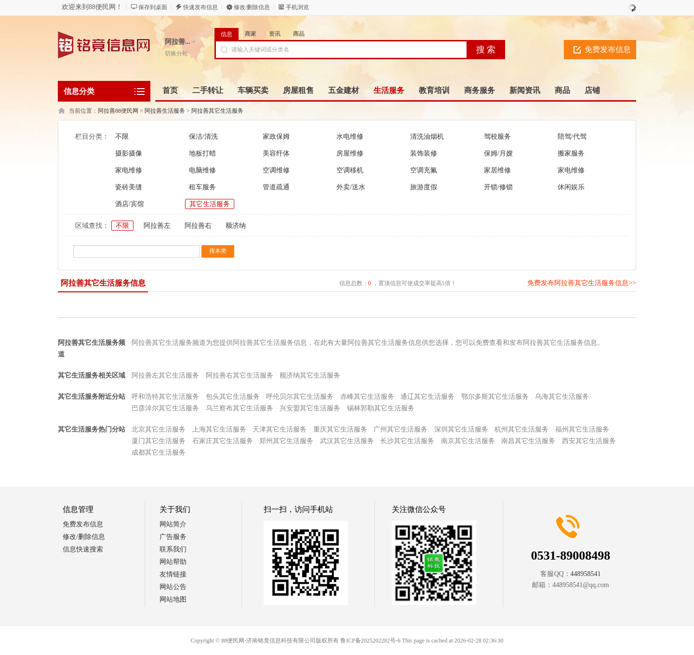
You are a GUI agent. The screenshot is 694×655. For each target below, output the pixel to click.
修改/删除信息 (252, 7)
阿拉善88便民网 (118, 110)
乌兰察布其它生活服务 (239, 408)
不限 (122, 136)
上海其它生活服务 (219, 429)
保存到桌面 (152, 7)
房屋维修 (349, 153)
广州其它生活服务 (400, 429)
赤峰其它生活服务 (367, 396)
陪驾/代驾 (572, 136)
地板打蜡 (202, 153)
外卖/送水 (350, 187)
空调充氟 (423, 170)
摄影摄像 (128, 153)
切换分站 (176, 53)
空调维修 (276, 170)
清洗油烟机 (427, 136)
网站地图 (173, 599)
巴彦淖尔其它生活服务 (165, 408)
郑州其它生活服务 (286, 441)
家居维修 (497, 170)
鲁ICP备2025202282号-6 (370, 640)
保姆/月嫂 (498, 153)
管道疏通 (276, 187)
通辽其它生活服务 (427, 396)
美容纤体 (276, 153)
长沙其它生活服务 (407, 441)
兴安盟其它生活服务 (310, 408)
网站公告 (173, 586)
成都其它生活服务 (159, 452)
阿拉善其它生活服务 (217, 110)
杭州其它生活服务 (521, 429)
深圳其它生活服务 (461, 429)
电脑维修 (202, 170)
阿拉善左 (157, 225)
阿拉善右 (198, 225)
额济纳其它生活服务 (310, 375)
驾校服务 (497, 136)
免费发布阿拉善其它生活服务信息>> (581, 283)
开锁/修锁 (498, 187)
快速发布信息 (200, 7)
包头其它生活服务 (233, 396)
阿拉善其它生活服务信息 (103, 283)
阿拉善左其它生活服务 (165, 375)
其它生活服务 (209, 204)
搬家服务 (571, 153)
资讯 (274, 33)
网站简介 (173, 524)
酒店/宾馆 (129, 204)
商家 (250, 33)
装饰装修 (423, 153)
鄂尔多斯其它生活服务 (495, 396)
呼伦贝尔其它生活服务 (300, 396)
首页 (170, 90)
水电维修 (349, 136)
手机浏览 (297, 7)
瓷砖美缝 (128, 187)
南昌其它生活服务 (528, 441)
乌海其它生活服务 (562, 396)
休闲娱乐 (571, 187)
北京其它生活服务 (159, 429)
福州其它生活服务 (582, 429)
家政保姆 (276, 136)
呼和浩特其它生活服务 (165, 396)
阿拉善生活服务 (165, 110)
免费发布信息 (608, 49)
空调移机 (349, 170)
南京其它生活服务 (468, 441)
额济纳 (236, 225)
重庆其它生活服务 (340, 429)
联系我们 (173, 549)
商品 (299, 33)
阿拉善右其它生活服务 (239, 375)
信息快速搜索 (83, 549)
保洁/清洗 (203, 136)
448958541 (586, 573)
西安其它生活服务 (589, 441)
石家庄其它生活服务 (222, 441)
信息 (226, 34)
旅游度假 (423, 187)
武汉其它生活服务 (347, 441)
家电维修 (128, 170)
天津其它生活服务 (280, 429)
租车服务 (202, 187)
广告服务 (173, 536)
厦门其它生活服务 (159, 441)
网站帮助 (173, 561)
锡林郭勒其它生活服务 (380, 408)
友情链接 (173, 574)
